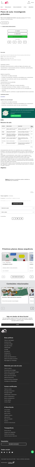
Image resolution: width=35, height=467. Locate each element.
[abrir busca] (28, 2)
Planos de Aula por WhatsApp (11, 379)
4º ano (25, 6)
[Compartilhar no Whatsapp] (14, 42)
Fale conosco (7, 411)
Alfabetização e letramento (10, 394)
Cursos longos (7, 401)
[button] (31, 277)
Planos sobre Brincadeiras (10, 375)
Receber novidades (14, 444)
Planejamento (7, 353)
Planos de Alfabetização (9, 373)
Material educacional (9, 377)
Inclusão (6, 349)
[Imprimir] (9, 42)
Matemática (31, 6)
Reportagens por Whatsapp (10, 360)
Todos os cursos (8, 389)
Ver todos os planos (17, 276)
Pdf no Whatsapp (17, 36)
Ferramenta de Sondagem (10, 370)
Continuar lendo (17, 203)
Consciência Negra (8, 343)
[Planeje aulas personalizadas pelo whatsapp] (32, 451)
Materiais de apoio (5, 208)
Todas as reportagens (9, 340)
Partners (6, 420)
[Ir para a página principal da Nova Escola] (7, 3)
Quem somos (7, 413)
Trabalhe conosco (8, 415)
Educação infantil (8, 345)
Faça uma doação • (8, 418)
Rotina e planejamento (9, 398)
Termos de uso (7, 430)
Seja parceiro (7, 417)
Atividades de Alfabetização (10, 381)
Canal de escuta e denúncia (10, 436)
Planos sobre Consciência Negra (11, 372)
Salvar (17, 31)
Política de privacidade (9, 434)
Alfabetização (7, 347)
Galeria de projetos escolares (10, 358)
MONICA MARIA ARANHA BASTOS (8, 26)
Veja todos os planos (20, 17)
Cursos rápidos (7, 400)
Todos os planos (8, 368)
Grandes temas (7, 342)
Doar (17, 324)
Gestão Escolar (7, 355)
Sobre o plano (4, 212)
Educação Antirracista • (9, 390)
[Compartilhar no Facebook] (19, 42)
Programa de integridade (9, 432)
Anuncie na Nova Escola (9, 422)
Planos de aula (8, 6)
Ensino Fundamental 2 (9, 396)
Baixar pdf (17, 33)
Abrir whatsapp (16, 115)
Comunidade (7, 409)
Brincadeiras (7, 351)
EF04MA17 (3, 96)
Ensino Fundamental (17, 6)
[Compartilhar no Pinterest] (24, 42)
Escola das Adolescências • (10, 356)
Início (2, 6)
